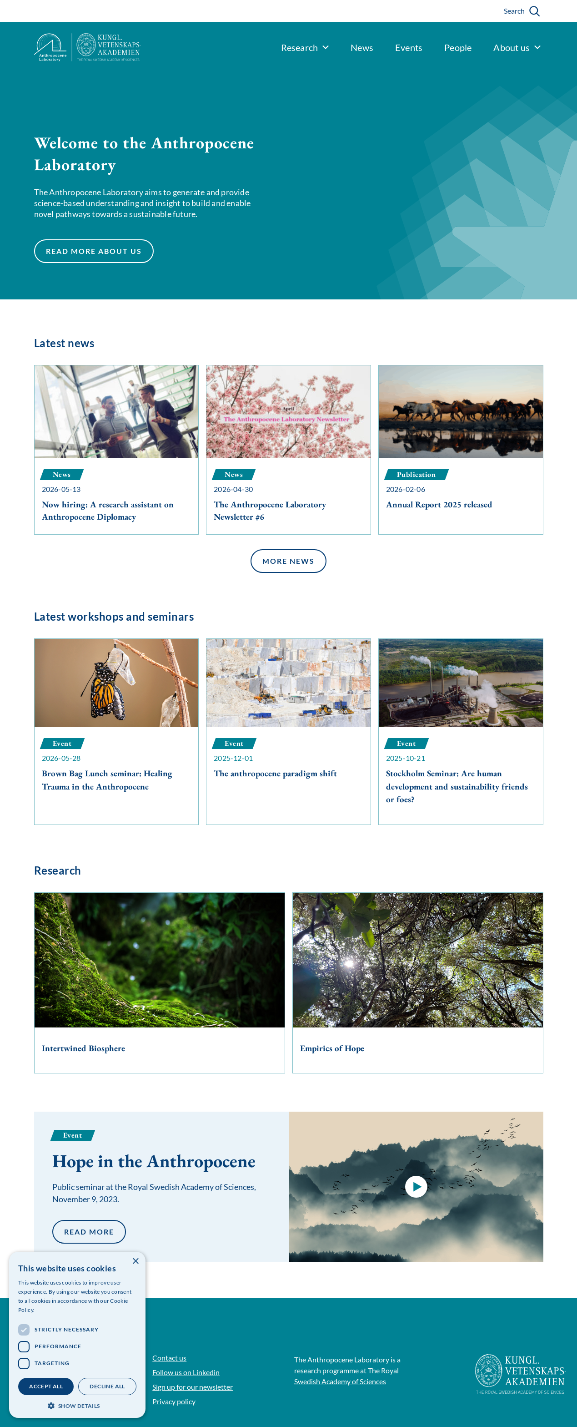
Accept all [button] (46, 1386)
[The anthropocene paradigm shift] (288, 719)
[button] (416, 1187)
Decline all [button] (107, 1386)
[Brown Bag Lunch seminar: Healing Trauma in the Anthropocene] (117, 725)
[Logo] (70, 47)
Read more (89, 1231)
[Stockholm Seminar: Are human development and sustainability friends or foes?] (461, 732)
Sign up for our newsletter (192, 1386)
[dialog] (77, 1335)
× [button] (135, 1261)
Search (514, 10)
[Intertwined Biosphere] (160, 983)
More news (288, 563)
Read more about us (93, 253)
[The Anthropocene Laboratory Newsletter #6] (288, 450)
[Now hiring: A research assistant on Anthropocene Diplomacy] (117, 450)
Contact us (169, 1357)
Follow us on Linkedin (186, 1372)
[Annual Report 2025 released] (461, 450)
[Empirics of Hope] (418, 983)
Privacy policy (174, 1401)
